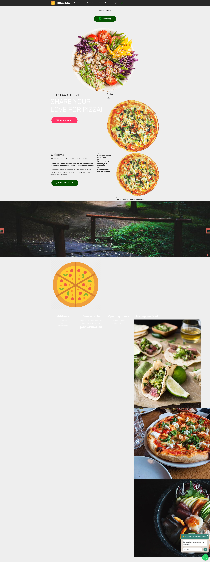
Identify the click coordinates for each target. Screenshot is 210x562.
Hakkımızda (102, 3)
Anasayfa (77, 3)
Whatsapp (105, 18)
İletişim (115, 3)
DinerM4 (63, 3)
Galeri (89, 3)
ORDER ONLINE (64, 120)
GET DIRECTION (64, 183)
